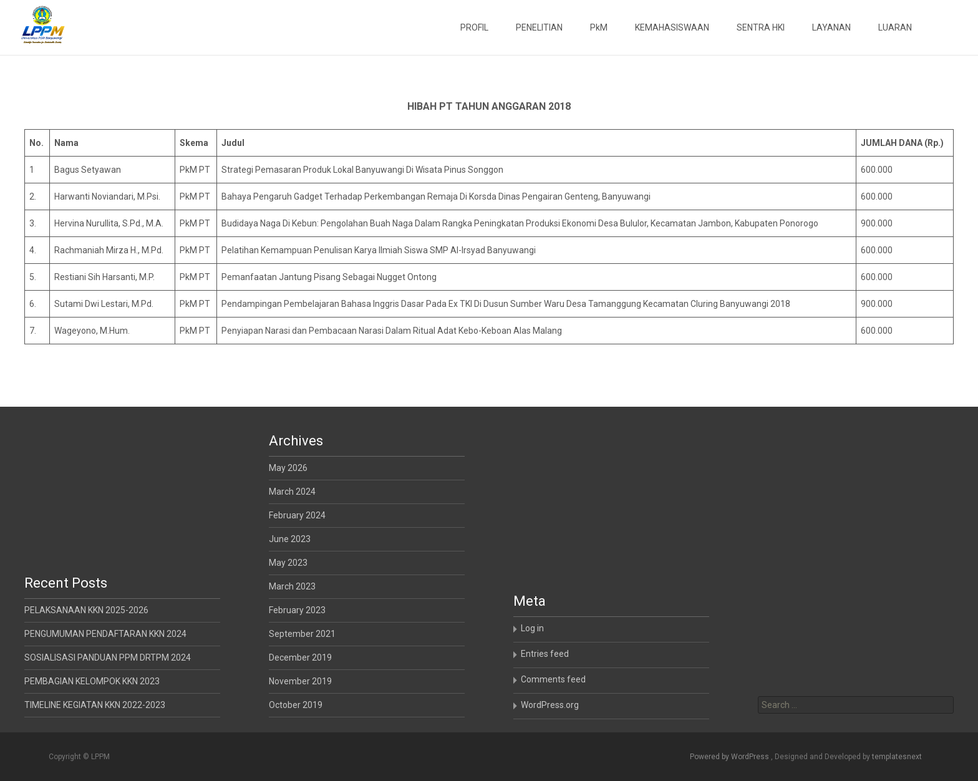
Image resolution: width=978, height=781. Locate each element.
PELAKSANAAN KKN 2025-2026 (86, 610)
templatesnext (897, 756)
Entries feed (545, 654)
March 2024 (292, 492)
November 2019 (300, 681)
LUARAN (895, 27)
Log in (532, 628)
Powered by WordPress (730, 756)
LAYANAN (831, 27)
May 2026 (288, 468)
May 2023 (288, 563)
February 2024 (297, 515)
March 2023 (292, 586)
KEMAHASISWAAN (672, 27)
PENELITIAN (539, 27)
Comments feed (553, 679)
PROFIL (474, 27)
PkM (599, 27)
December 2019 (300, 657)
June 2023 (290, 539)
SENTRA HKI (761, 27)
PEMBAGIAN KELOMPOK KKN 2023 (92, 681)
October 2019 (295, 705)
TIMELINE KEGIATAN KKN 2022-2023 (94, 705)
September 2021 (302, 634)
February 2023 (297, 610)
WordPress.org (550, 705)
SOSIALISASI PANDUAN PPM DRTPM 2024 (107, 657)
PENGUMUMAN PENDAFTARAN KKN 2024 (105, 634)
